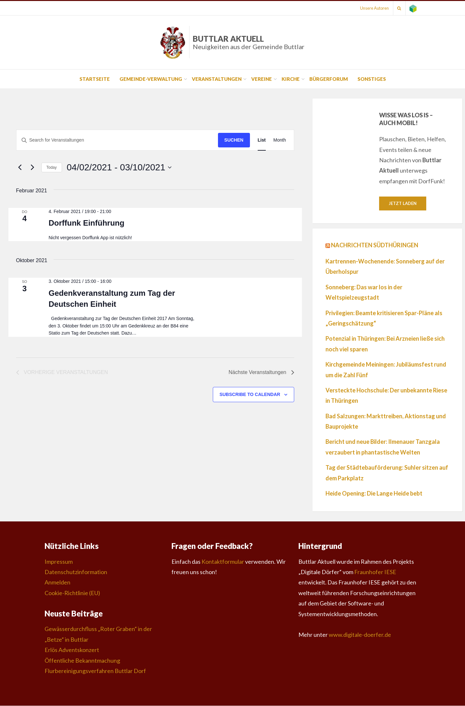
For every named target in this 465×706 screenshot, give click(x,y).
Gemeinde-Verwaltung (150, 79)
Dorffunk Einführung (86, 223)
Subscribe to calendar (250, 394)
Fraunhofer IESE (375, 572)
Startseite (94, 79)
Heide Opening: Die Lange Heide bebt (374, 493)
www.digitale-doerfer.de (360, 634)
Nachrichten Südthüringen (374, 245)
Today (51, 167)
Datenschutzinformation (76, 572)
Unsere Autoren (370, 8)
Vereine (261, 79)
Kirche (291, 79)
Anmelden (57, 582)
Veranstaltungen (217, 79)
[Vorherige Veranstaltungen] (20, 167)
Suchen (233, 140)
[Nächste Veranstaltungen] (32, 167)
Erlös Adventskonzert (72, 650)
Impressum (59, 561)
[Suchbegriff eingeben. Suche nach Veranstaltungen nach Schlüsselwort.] (117, 140)
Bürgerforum (328, 79)
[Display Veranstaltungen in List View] (262, 140)
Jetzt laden (403, 203)
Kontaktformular (223, 561)
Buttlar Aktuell (249, 42)
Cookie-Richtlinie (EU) (72, 593)
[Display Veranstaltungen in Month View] (280, 140)
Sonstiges (371, 79)
